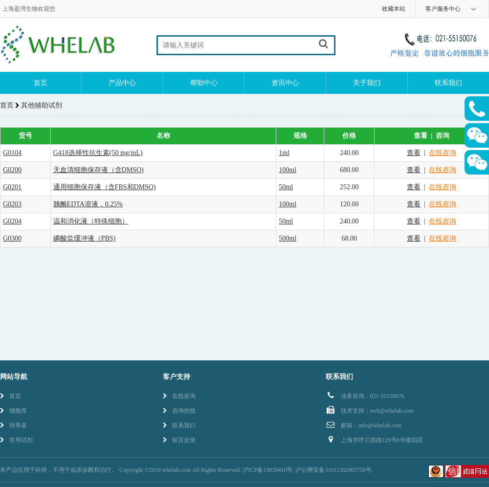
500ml (287, 238)
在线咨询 (442, 152)
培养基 (13, 425)
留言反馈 (179, 440)
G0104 (12, 152)
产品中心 (122, 83)
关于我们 (366, 83)
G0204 (12, 221)
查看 (414, 152)
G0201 (12, 187)
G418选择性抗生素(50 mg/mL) (98, 152)
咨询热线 (179, 410)
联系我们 (448, 83)
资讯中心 (285, 83)
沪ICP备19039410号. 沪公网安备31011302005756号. (308, 469)
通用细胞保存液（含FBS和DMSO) (104, 187)
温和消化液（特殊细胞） (91, 221)
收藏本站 (393, 8)
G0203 (12, 204)
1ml (284, 152)
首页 (40, 83)
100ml (287, 170)
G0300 (12, 238)
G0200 (12, 170)
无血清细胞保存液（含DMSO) (98, 170)
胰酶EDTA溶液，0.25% (88, 204)
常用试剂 (16, 440)
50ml (286, 187)
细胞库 (13, 410)
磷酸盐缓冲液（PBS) (84, 238)
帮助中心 (204, 83)
